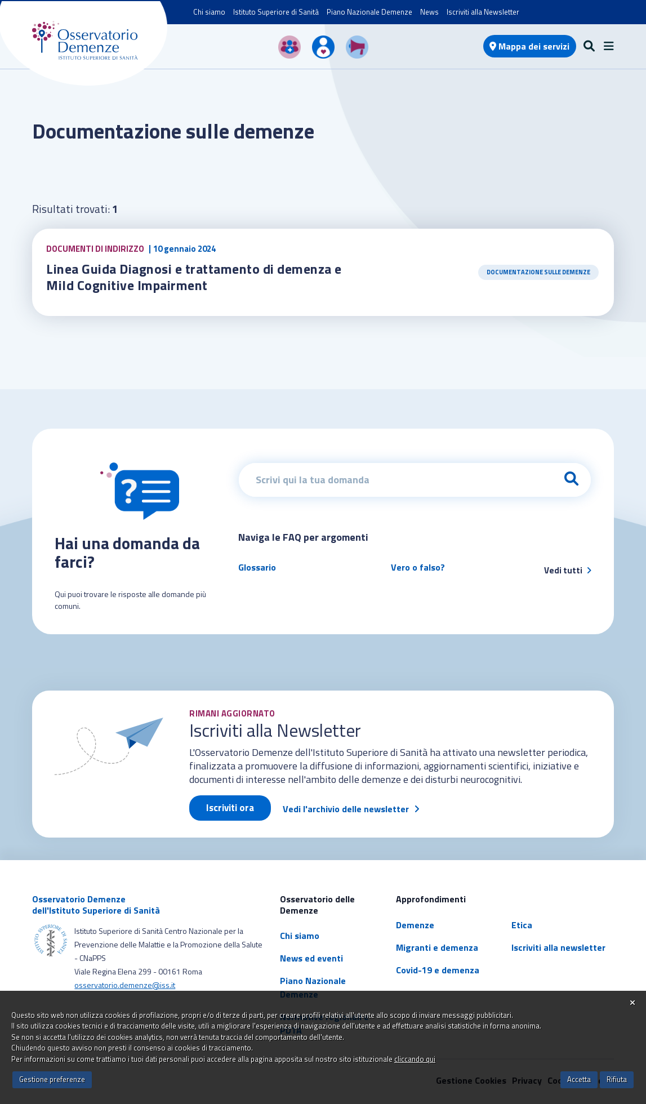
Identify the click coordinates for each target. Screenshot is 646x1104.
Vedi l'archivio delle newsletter (346, 809)
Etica (521, 925)
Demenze (415, 925)
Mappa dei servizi (529, 46)
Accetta (579, 1079)
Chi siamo (209, 11)
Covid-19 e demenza (437, 970)
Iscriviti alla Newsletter (483, 11)
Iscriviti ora (230, 807)
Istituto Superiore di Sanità (276, 11)
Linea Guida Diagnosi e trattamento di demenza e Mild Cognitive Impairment (195, 277)
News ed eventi (311, 958)
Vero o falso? (418, 567)
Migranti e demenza (437, 947)
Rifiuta (617, 1079)
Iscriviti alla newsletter (558, 947)
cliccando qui (414, 1059)
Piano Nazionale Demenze (369, 11)
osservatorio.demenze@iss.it (124, 985)
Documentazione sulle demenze (538, 272)
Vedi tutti (567, 570)
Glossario (257, 567)
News (429, 11)
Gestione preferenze (52, 1079)
